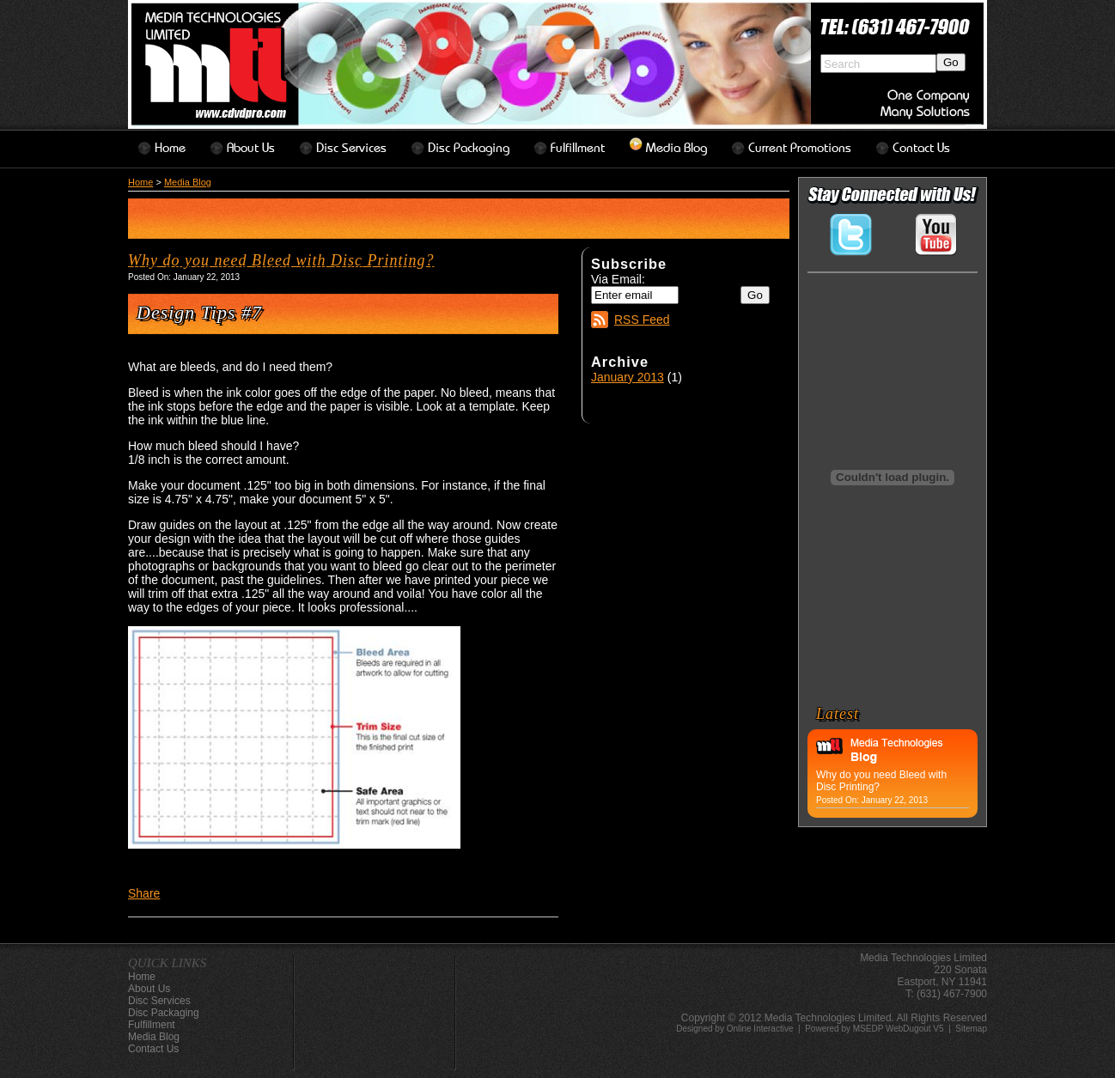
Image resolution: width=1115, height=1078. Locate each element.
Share (144, 893)
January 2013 (627, 377)
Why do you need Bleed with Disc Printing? (281, 260)
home (170, 148)
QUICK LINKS (167, 963)
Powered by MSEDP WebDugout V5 (874, 1028)
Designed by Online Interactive (734, 1028)
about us (251, 148)
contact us (921, 148)
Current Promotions (799, 148)
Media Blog (676, 148)
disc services (351, 148)
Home (140, 182)
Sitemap (971, 1028)
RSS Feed (642, 319)
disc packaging (468, 148)
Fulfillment (578, 148)
